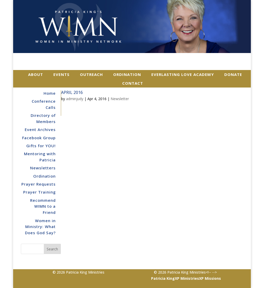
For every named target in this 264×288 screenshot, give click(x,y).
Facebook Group (39, 137)
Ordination (127, 74)
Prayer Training (39, 192)
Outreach (91, 74)
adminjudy (74, 98)
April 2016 (72, 92)
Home (50, 93)
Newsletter (120, 98)
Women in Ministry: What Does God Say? (40, 226)
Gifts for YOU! (41, 145)
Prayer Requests (38, 184)
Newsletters (43, 167)
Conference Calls (44, 104)
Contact (132, 83)
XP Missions (210, 278)
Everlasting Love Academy (182, 74)
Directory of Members (43, 118)
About (35, 74)
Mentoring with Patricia (40, 156)
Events (61, 74)
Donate (233, 74)
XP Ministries (187, 278)
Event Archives (40, 129)
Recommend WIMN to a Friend (43, 206)
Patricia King (163, 278)
